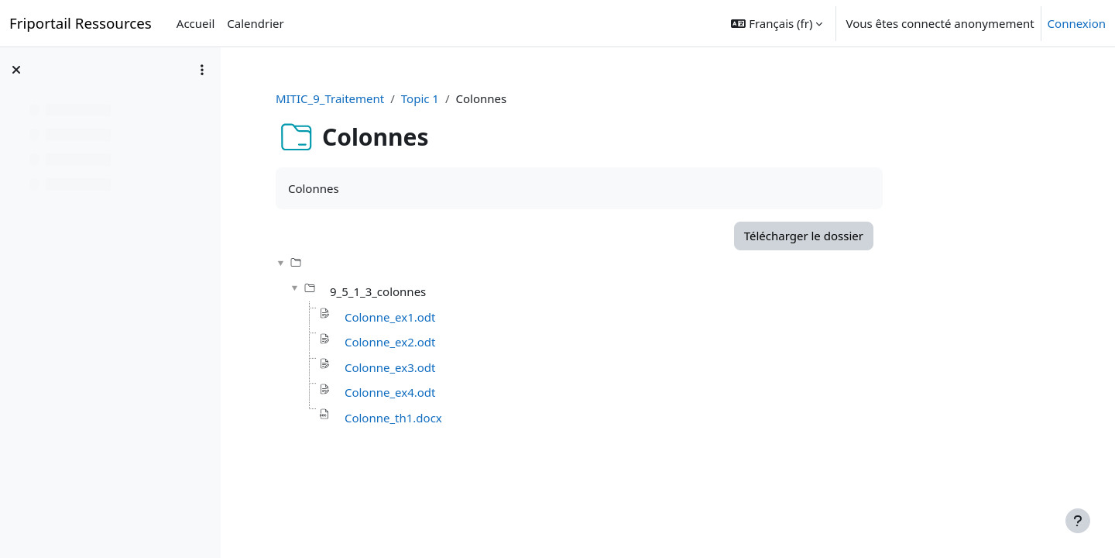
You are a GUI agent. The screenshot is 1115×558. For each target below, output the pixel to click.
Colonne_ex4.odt (467, 392)
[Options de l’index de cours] (202, 69)
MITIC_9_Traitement (406, 98)
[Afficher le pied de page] (1077, 520)
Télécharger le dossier (879, 235)
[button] (776, 23)
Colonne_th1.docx (470, 417)
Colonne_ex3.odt (467, 367)
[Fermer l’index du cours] (16, 69)
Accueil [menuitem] (195, 23)
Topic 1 (496, 98)
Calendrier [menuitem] (255, 23)
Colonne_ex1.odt (467, 317)
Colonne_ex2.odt (467, 342)
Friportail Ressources (80, 23)
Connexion (1077, 23)
